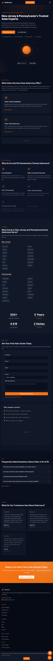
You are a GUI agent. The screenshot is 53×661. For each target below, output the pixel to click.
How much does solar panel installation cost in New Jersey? (26, 467)
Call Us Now (22, 32)
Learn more (8, 110)
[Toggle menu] (49, 2)
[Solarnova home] (7, 2)
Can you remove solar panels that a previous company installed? (26, 481)
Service (7, 374)
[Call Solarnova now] (50, 658)
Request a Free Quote (26, 577)
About (3, 622)
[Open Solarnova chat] (50, 653)
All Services (4, 612)
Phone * (7, 361)
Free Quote (4, 615)
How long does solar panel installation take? (26, 476)
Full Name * (8, 355)
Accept (26, 658)
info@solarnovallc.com (8, 599)
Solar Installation (5, 607)
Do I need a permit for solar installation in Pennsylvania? (26, 471)
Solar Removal (5, 610)
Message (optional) (9, 381)
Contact (3, 629)
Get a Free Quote (8, 32)
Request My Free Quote (26, 394)
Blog (3, 627)
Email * (6, 368)
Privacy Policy (5, 645)
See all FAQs (6, 486)
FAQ (3, 624)
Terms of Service (6, 647)
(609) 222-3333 (17, 397)
